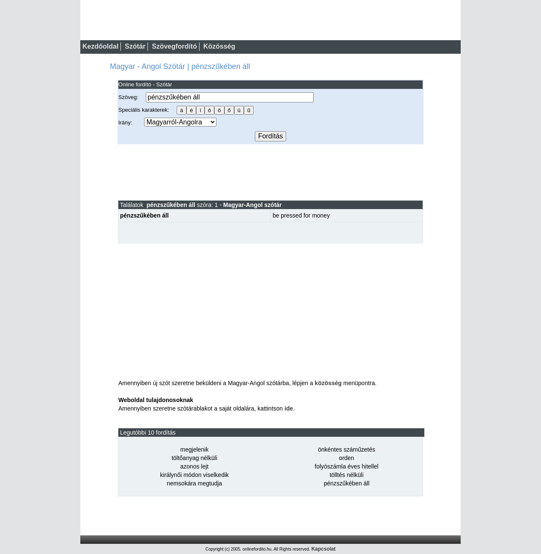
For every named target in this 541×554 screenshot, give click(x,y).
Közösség (219, 46)
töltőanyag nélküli (194, 458)
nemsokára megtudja (194, 483)
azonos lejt (194, 466)
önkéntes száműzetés (346, 449)
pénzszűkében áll (346, 483)
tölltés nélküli (346, 474)
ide (288, 408)
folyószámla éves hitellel (347, 466)
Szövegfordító (174, 46)
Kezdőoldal (100, 46)
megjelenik (194, 449)
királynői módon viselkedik (194, 474)
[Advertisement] (270, 172)
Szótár (135, 46)
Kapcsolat (323, 549)
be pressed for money (301, 215)
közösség (328, 383)
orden (346, 458)
